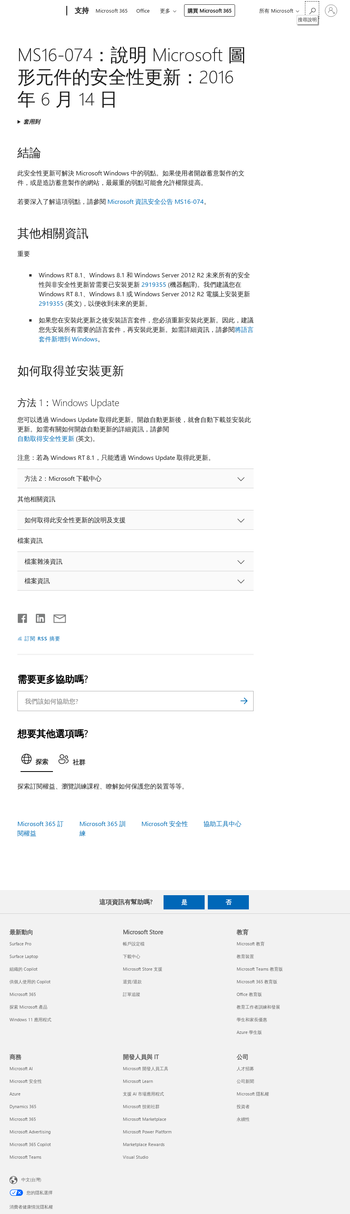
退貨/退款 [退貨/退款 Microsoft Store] (132, 981)
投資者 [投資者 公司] (243, 1106)
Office (143, 10)
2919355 (153, 284)
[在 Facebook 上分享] (22, 616)
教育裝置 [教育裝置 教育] (245, 956)
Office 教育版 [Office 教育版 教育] (249, 994)
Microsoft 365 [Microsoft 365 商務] (22, 1119)
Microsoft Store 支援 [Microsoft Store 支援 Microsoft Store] (142, 969)
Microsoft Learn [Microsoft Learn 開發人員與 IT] (138, 1081)
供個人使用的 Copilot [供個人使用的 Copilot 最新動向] (30, 981)
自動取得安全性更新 (45, 438)
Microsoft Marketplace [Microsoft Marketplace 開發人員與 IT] (144, 1119)
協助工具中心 (222, 823)
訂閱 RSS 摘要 (42, 638)
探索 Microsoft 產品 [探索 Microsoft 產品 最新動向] (28, 1007)
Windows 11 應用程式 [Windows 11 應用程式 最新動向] (30, 1019)
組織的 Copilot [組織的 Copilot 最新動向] (23, 969)
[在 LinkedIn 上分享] (37, 616)
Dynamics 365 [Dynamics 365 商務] (22, 1106)
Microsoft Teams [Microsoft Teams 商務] (25, 1157)
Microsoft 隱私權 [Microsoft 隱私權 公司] (253, 1094)
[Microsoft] (36, 11)
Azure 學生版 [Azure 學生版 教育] (249, 1032)
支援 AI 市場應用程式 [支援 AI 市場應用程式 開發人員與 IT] (143, 1094)
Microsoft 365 (112, 10)
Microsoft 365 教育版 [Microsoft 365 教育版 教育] (257, 981)
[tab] (37, 761)
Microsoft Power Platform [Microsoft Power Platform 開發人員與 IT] (147, 1132)
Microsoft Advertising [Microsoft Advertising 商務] (30, 1132)
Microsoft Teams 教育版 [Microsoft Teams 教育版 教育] (260, 969)
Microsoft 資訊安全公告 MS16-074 (155, 201)
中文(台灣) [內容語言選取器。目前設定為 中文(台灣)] (31, 1179)
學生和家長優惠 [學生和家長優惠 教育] (252, 1019)
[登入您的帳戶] (331, 10)
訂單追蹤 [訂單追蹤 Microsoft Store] (131, 994)
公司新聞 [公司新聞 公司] (245, 1081)
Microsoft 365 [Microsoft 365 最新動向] (22, 994)
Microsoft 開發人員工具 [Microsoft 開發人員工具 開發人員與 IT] (145, 1068)
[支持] (81, 11)
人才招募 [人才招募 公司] (245, 1068)
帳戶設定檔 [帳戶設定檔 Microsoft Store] (134, 944)
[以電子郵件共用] (56, 616)
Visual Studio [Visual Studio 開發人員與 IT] (135, 1157)
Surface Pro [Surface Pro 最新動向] (20, 944)
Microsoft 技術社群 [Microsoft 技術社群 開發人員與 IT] (141, 1106)
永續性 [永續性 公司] (243, 1119)
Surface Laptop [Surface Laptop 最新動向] (23, 956)
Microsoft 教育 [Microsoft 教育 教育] (251, 944)
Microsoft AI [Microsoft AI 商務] (21, 1068)
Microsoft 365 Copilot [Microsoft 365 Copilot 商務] (30, 1144)
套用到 (31, 121)
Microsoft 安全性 (164, 823)
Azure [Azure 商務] (15, 1094)
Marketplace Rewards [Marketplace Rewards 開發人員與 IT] (144, 1144)
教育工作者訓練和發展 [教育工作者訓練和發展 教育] (258, 1007)
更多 (165, 10)
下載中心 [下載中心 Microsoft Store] (131, 956)
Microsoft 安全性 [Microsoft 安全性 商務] (25, 1081)
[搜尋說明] (312, 10)
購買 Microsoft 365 (209, 10)
